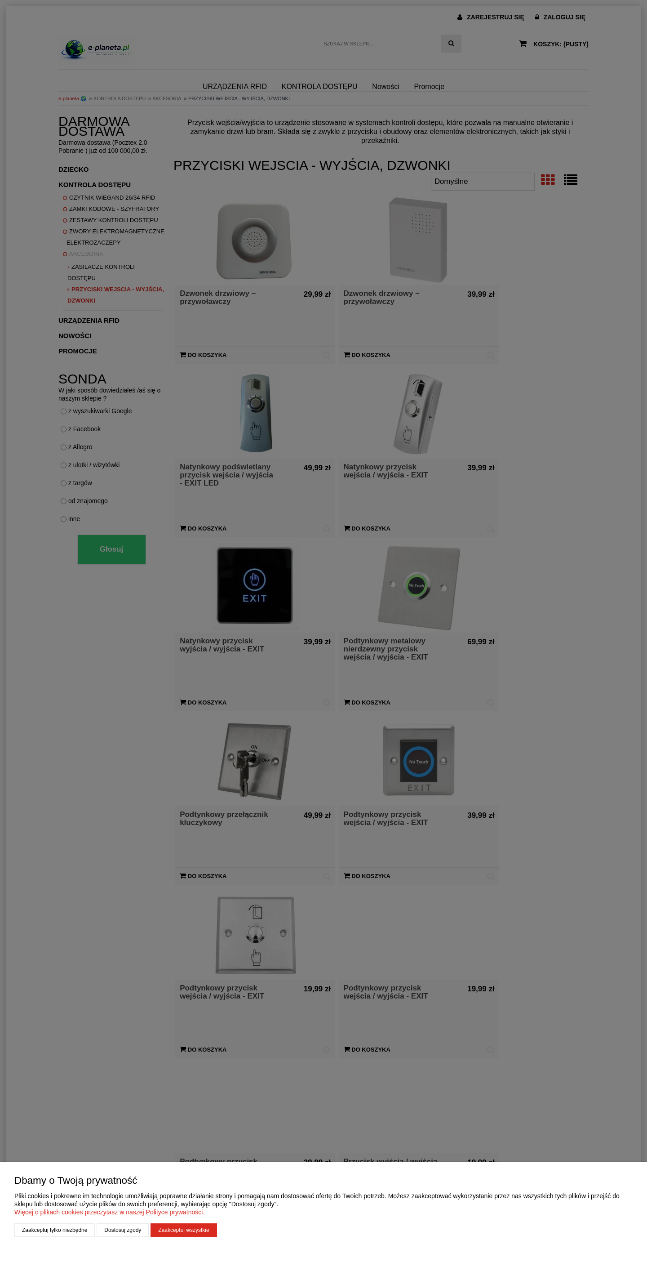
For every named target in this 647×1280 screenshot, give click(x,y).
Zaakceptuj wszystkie (183, 1230)
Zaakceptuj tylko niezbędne (54, 1230)
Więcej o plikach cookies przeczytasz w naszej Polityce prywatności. (109, 1212)
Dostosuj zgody (122, 1230)
